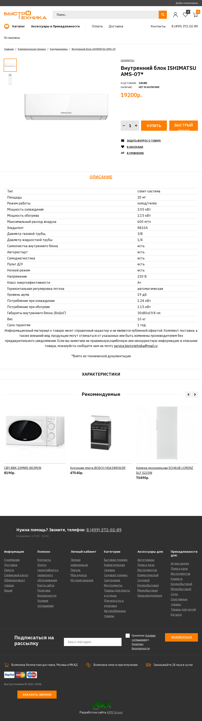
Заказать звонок (36, 694)
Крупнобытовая (148, 585)
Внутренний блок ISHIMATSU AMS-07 (94, 48)
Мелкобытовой (181, 589)
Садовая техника (115, 575)
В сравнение (135, 153)
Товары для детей (183, 609)
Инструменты (113, 585)
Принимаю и (143, 642)
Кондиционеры (59, 48)
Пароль (75, 570)
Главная (9, 48)
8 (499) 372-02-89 (104, 529)
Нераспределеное (149, 595)
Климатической (147, 575)
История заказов (82, 580)
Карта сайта (45, 585)
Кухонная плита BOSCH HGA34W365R (97, 488)
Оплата (9, 570)
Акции (8, 590)
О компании (12, 560)
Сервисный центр (16, 575)
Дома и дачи (145, 565)
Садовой (143, 580)
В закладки (135, 147)
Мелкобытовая (147, 590)
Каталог (176, 614)
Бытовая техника (115, 560)
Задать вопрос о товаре (144, 141)
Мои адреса (79, 575)
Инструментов (147, 570)
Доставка (10, 565)
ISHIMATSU (127, 60)
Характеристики (101, 374)
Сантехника (112, 580)
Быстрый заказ (183, 127)
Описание (101, 177)
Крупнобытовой (181, 584)
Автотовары (145, 560)
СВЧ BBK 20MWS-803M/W (22, 488)
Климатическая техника (32, 48)
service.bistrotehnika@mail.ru (135, 346)
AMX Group (115, 712)
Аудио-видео (180, 563)
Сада (174, 594)
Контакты (44, 560)
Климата (177, 579)
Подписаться (181, 637)
